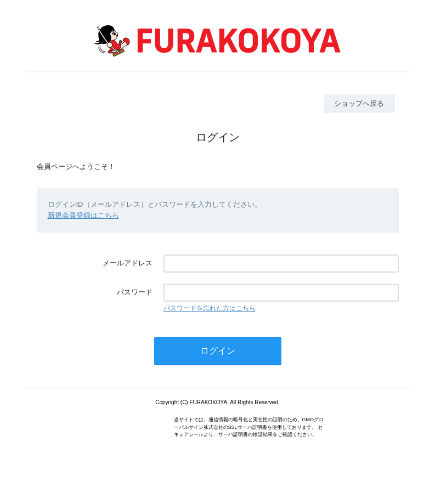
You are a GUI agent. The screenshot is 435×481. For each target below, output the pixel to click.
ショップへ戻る (359, 103)
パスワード (134, 292)
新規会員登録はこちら (83, 215)
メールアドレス (127, 263)
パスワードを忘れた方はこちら (209, 308)
